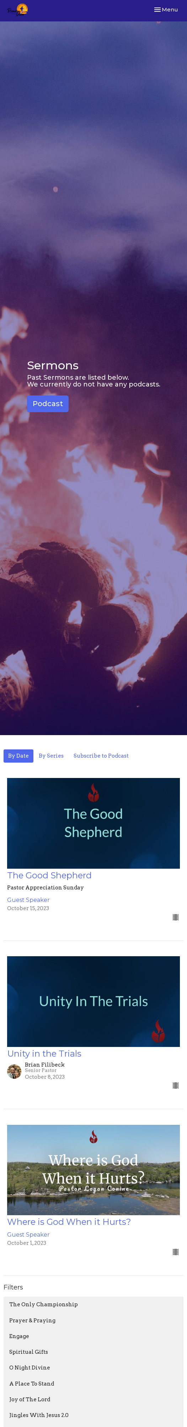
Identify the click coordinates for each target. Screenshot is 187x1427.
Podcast (48, 403)
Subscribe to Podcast (101, 756)
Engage (19, 1336)
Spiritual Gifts (28, 1352)
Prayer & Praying (32, 1320)
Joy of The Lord (29, 1399)
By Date (18, 756)
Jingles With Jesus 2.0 (39, 1415)
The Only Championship (43, 1304)
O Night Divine (29, 1367)
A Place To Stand (31, 1384)
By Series (51, 756)
